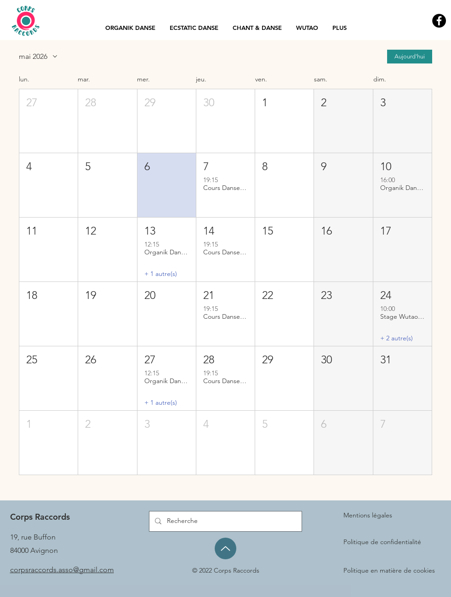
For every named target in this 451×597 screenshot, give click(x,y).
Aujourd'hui (409, 56)
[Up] (225, 548)
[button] (48, 121)
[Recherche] (224, 521)
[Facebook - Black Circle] (439, 21)
